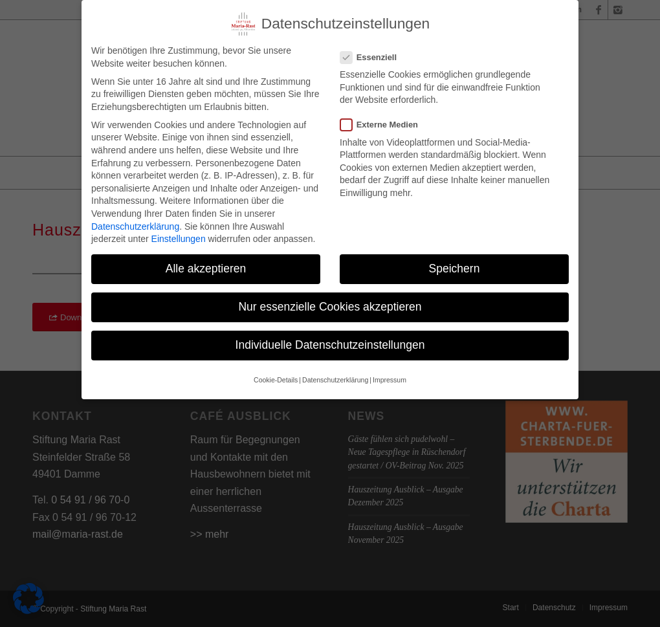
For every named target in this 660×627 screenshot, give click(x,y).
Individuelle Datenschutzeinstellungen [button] (330, 338)
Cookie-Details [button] (276, 373)
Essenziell (374, 51)
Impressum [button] (389, 373)
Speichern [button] (454, 262)
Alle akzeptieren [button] (206, 262)
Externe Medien (384, 118)
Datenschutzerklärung (135, 219)
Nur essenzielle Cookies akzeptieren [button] (329, 300)
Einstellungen (178, 232)
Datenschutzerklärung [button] (335, 373)
